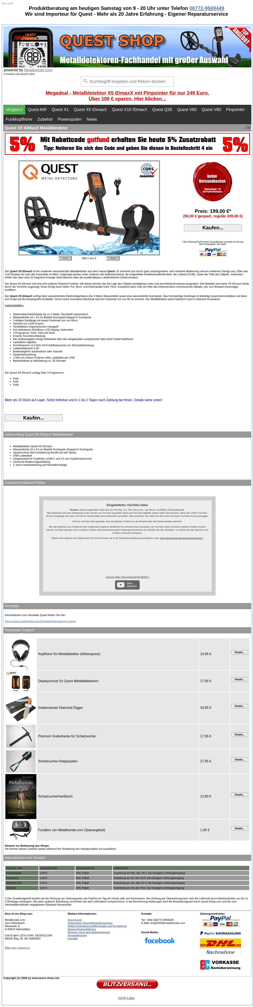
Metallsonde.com (38, 70)
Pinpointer (235, 109)
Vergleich (14, 109)
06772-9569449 (206, 8)
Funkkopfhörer (19, 119)
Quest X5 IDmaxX (90, 109)
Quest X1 (60, 109)
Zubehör (45, 119)
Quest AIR (37, 109)
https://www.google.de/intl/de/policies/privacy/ (181, 538)
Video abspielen (132, 584)
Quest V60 (187, 109)
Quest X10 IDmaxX (129, 109)
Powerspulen (70, 119)
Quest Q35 (162, 109)
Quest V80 (211, 109)
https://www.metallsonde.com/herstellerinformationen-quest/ (40, 621)
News (92, 119)
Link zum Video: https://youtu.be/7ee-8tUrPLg (127, 577)
